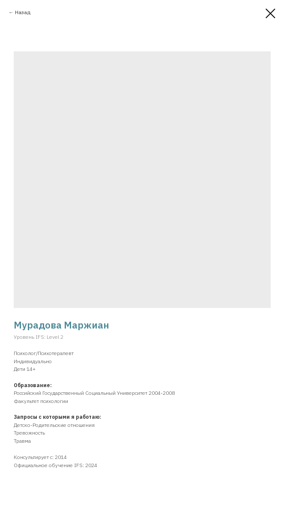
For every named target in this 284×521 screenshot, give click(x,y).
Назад (22, 12)
